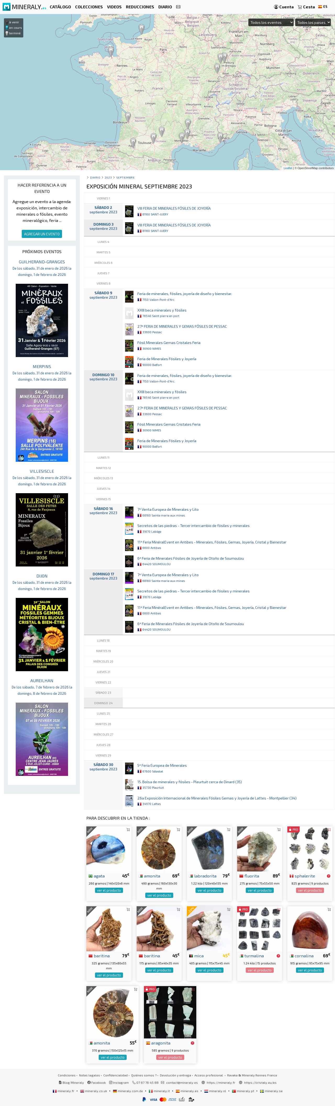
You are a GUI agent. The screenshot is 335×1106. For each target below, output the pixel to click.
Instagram (119, 1082)
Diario (95, 177)
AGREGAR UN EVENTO (42, 234)
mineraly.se (271, 1091)
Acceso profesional (209, 1075)
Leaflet (288, 168)
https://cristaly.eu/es (260, 1082)
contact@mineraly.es (182, 1082)
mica (196, 955)
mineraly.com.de (128, 1091)
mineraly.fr (64, 1091)
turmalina (251, 955)
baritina (99, 955)
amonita (149, 875)
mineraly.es (187, 1091)
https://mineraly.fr (221, 1082)
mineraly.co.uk (94, 1091)
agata (96, 875)
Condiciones (67, 1075)
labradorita (202, 875)
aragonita (158, 1042)
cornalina (301, 955)
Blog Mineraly (71, 1082)
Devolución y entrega (175, 1075)
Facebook (96, 1082)
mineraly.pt (243, 1091)
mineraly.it (160, 1091)
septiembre (125, 177)
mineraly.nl (215, 1091)
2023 (108, 177)
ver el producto (109, 890)
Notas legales (89, 1075)
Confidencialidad (115, 1075)
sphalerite (302, 875)
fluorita (249, 875)
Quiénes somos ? (144, 1075)
